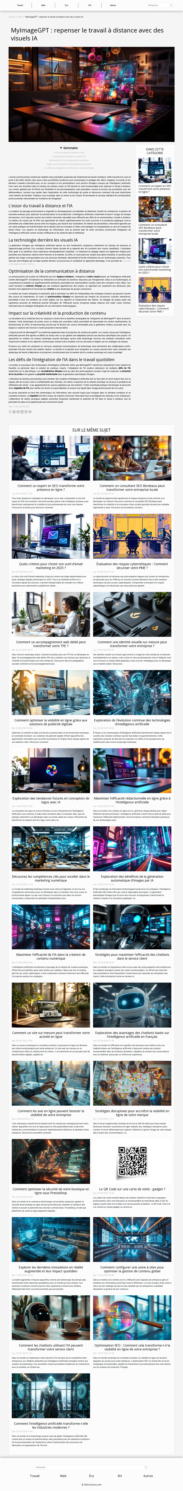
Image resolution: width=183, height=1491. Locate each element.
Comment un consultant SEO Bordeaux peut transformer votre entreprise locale (153, 229)
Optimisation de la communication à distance (69, 160)
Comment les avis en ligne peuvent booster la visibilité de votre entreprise (51, 1113)
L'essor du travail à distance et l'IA (69, 152)
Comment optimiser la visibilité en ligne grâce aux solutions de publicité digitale (50, 722)
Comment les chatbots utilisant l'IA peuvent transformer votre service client (51, 1347)
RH (89, 5)
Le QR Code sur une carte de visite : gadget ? (132, 1189)
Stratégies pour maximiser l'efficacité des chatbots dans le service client (132, 956)
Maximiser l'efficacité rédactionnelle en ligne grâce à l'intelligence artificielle (132, 800)
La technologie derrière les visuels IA (69, 156)
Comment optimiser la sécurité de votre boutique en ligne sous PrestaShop (51, 1191)
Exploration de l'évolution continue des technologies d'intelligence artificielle (132, 722)
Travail (20, 5)
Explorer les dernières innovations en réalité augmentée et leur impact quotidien (51, 1269)
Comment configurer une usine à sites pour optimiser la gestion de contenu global (132, 1269)
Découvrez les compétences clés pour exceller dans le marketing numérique (51, 878)
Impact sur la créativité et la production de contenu (68, 164)
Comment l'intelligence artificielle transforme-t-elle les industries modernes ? (51, 1425)
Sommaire (70, 148)
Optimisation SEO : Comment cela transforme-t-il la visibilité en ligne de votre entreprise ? (132, 1347)
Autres (113, 5)
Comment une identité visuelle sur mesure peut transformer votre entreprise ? (132, 644)
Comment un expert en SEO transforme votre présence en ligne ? (155, 189)
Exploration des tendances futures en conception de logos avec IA (51, 800)
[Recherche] (160, 5)
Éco (66, 5)
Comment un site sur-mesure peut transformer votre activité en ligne (51, 1035)
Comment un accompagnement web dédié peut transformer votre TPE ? (51, 644)
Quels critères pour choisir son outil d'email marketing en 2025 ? (155, 269)
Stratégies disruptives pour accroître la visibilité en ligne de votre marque (132, 1113)
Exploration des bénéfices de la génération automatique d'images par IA (132, 878)
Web (43, 5)
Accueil (12, 17)
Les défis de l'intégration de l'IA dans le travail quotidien (69, 168)
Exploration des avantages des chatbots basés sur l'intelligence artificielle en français (132, 1035)
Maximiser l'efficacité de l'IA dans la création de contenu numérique (51, 956)
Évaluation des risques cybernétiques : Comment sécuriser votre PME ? (154, 308)
